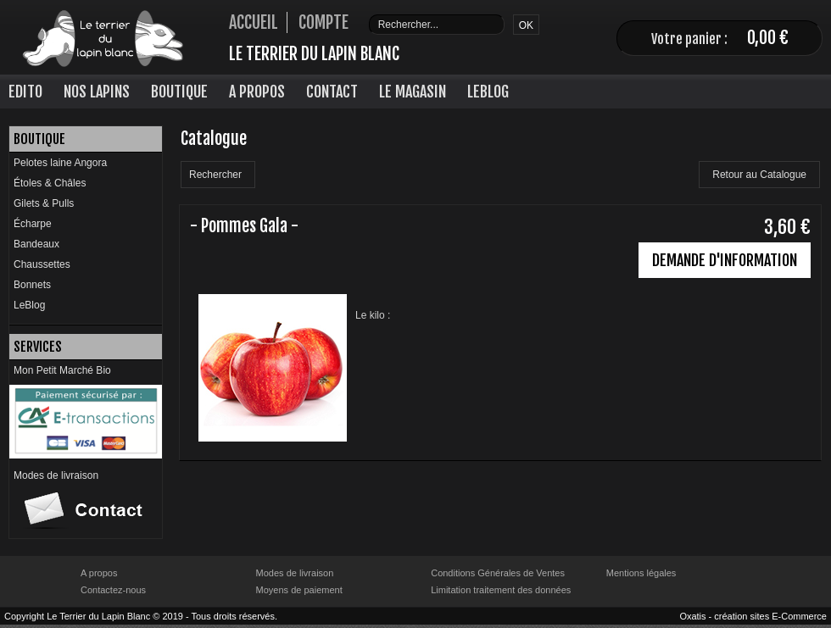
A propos (99, 573)
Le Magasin (412, 91)
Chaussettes (42, 264)
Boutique (179, 91)
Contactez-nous (113, 590)
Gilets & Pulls (44, 203)
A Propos (257, 91)
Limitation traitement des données (501, 590)
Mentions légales (641, 573)
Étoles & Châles (50, 183)
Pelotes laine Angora (60, 163)
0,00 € (768, 37)
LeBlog (488, 91)
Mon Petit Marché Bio (62, 370)
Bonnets (32, 285)
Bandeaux (36, 244)
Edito (25, 91)
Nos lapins (97, 91)
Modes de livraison (56, 475)
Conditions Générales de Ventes (498, 573)
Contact (332, 91)
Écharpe (33, 224)
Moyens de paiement (299, 590)
